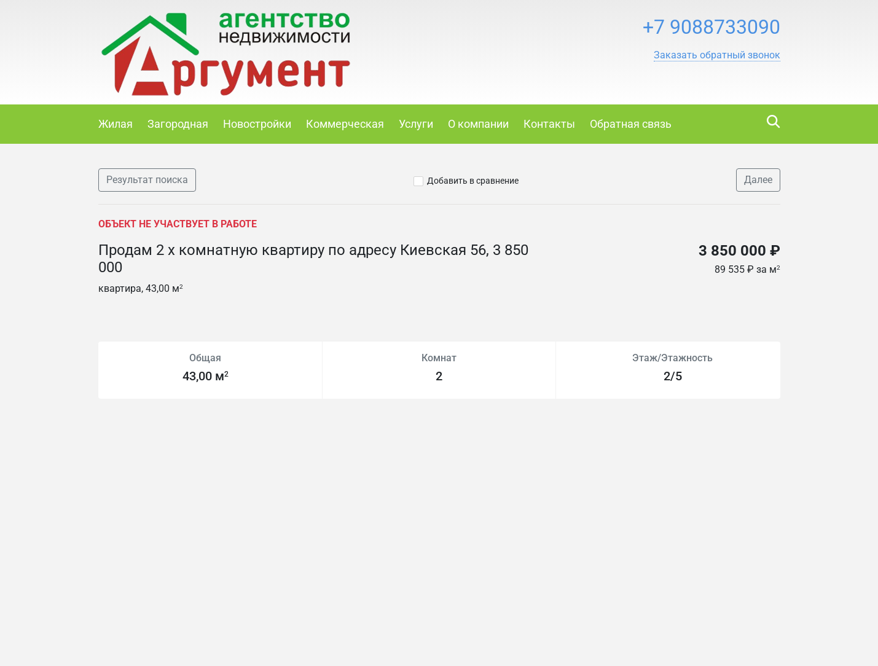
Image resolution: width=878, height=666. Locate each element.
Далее (758, 180)
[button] (717, 55)
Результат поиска (147, 180)
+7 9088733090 (711, 27)
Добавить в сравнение (473, 181)
